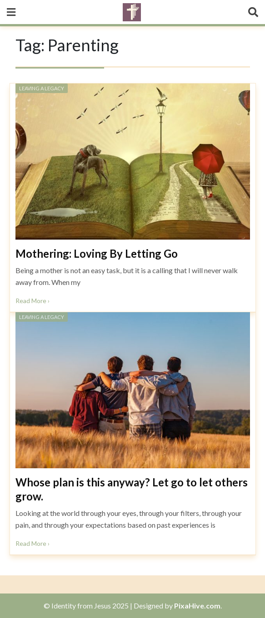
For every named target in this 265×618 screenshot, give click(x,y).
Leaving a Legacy (41, 88)
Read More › (32, 300)
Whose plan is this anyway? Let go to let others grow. (131, 489)
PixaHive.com (197, 605)
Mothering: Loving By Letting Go (96, 253)
